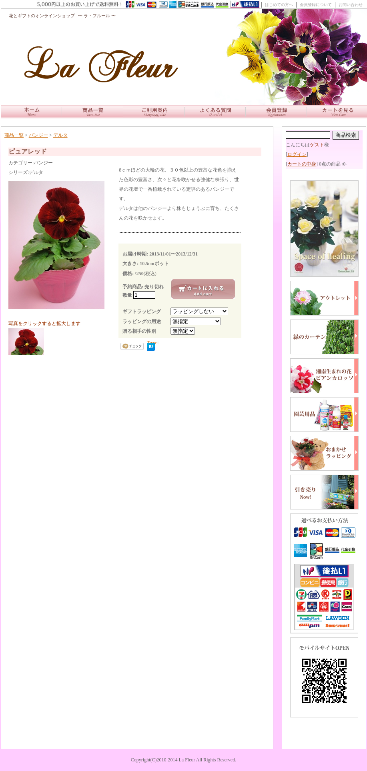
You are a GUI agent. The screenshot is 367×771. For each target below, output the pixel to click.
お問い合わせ (351, 4)
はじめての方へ (279, 4)
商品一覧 (14, 135)
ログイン (297, 154)
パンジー (38, 135)
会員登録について (316, 4)
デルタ (60, 135)
